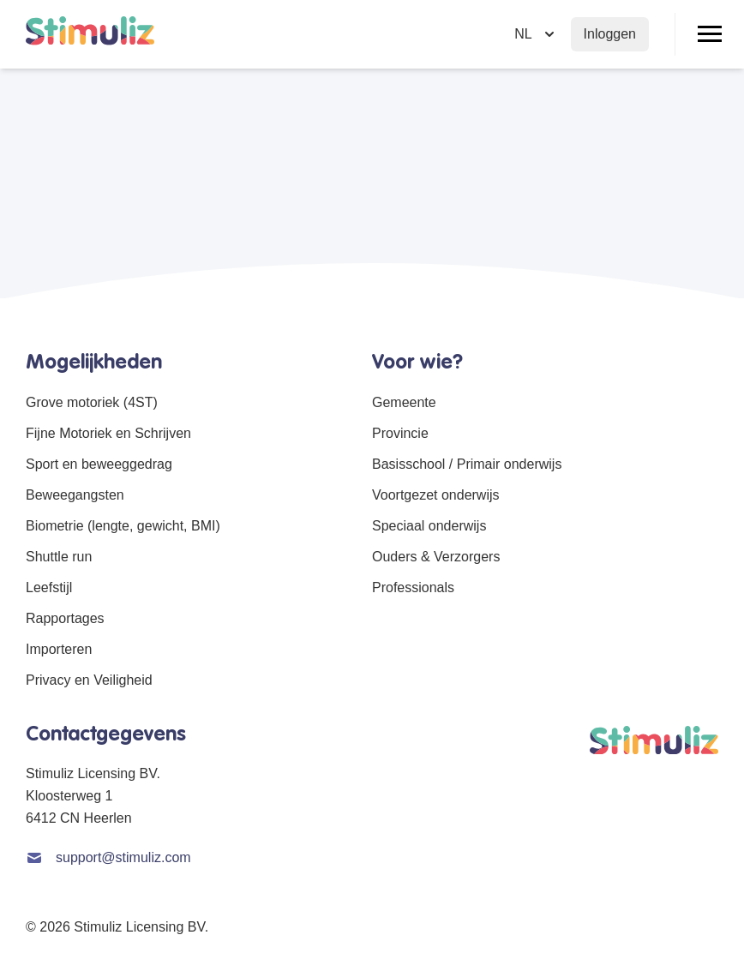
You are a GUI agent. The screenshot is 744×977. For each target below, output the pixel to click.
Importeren (59, 649)
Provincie (400, 433)
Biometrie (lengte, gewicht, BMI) (123, 525)
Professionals (413, 587)
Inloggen (610, 34)
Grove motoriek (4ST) (92, 402)
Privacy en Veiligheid (89, 680)
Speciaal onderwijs (429, 525)
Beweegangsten (75, 495)
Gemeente (404, 402)
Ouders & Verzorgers (436, 556)
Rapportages (65, 618)
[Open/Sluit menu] (709, 34)
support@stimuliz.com (123, 857)
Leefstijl (49, 587)
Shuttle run (59, 556)
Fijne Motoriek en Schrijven (108, 433)
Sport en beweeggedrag (99, 464)
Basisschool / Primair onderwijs (466, 464)
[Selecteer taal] (535, 34)
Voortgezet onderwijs (436, 495)
